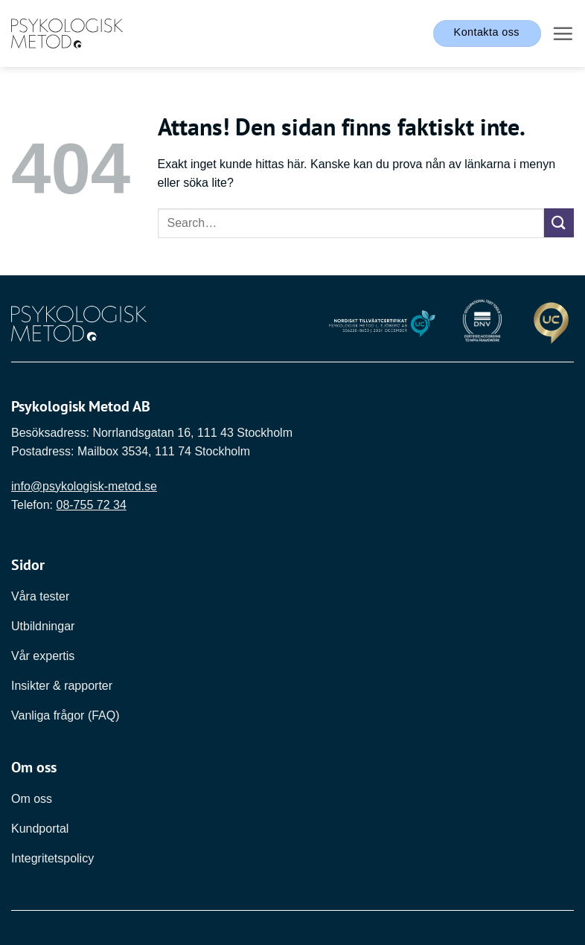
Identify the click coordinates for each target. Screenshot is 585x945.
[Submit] (559, 222)
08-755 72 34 (91, 505)
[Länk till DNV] (482, 323)
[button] (563, 33)
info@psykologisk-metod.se (84, 486)
